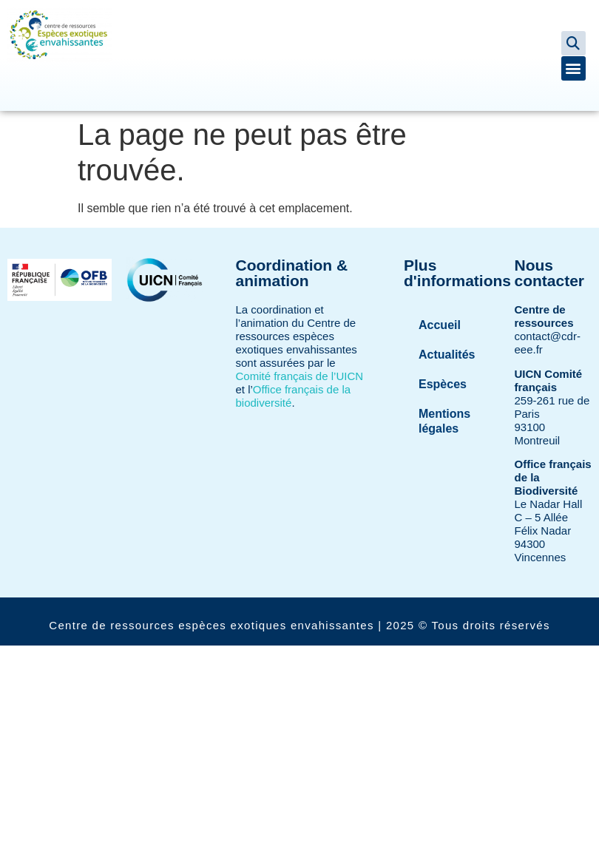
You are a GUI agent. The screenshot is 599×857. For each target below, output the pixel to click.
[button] (573, 43)
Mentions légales (444, 421)
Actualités (447, 354)
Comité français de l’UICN (300, 376)
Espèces (443, 384)
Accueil (440, 325)
